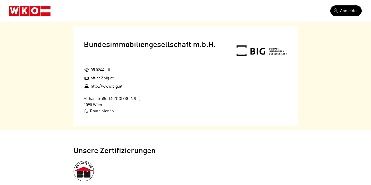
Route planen (99, 111)
